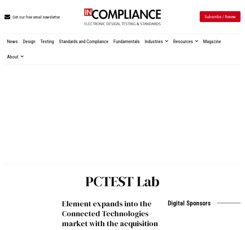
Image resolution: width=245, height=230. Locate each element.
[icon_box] (32, 17)
